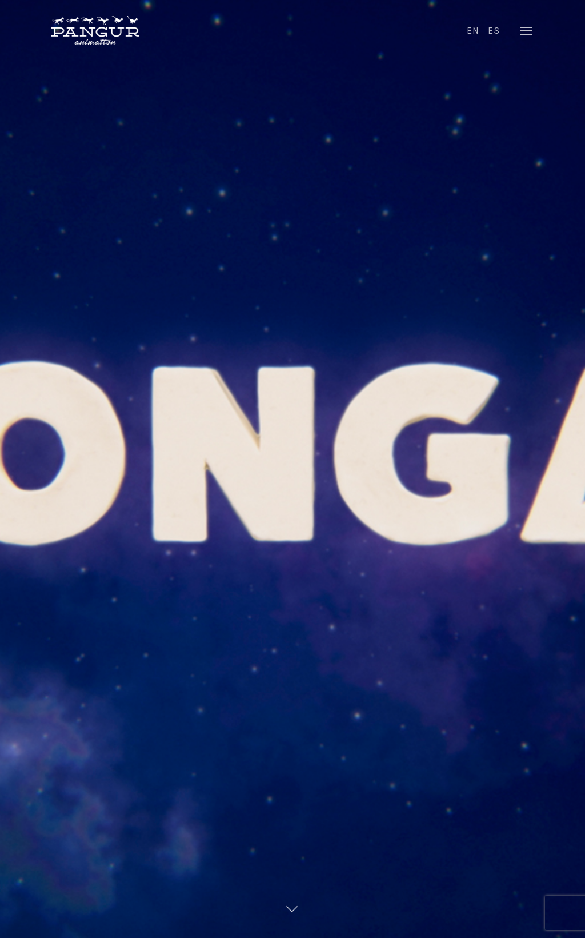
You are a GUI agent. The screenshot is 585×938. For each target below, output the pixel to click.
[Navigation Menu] (527, 30)
